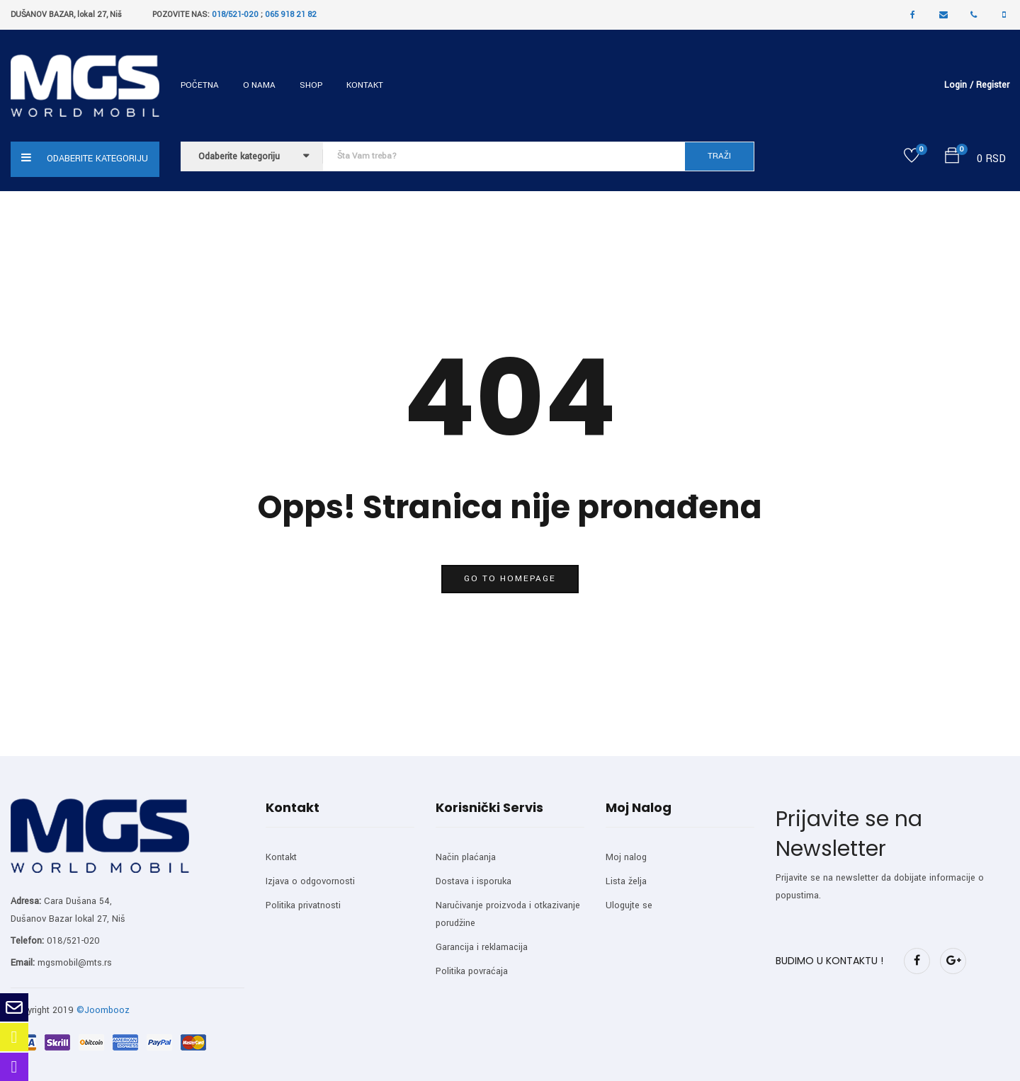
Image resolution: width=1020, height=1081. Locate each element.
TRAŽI (719, 156)
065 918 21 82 (291, 14)
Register (992, 85)
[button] (952, 158)
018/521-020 (235, 14)
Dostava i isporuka (473, 881)
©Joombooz (103, 1010)
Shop (311, 85)
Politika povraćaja (472, 971)
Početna (200, 85)
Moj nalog (626, 857)
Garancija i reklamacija (482, 947)
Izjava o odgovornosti (310, 881)
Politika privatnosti (303, 905)
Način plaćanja (466, 857)
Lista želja (626, 881)
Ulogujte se (629, 905)
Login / (958, 85)
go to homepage (510, 579)
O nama (259, 85)
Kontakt (364, 85)
